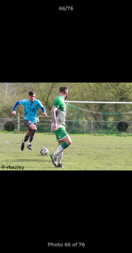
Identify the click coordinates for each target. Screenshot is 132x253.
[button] (123, 10)
